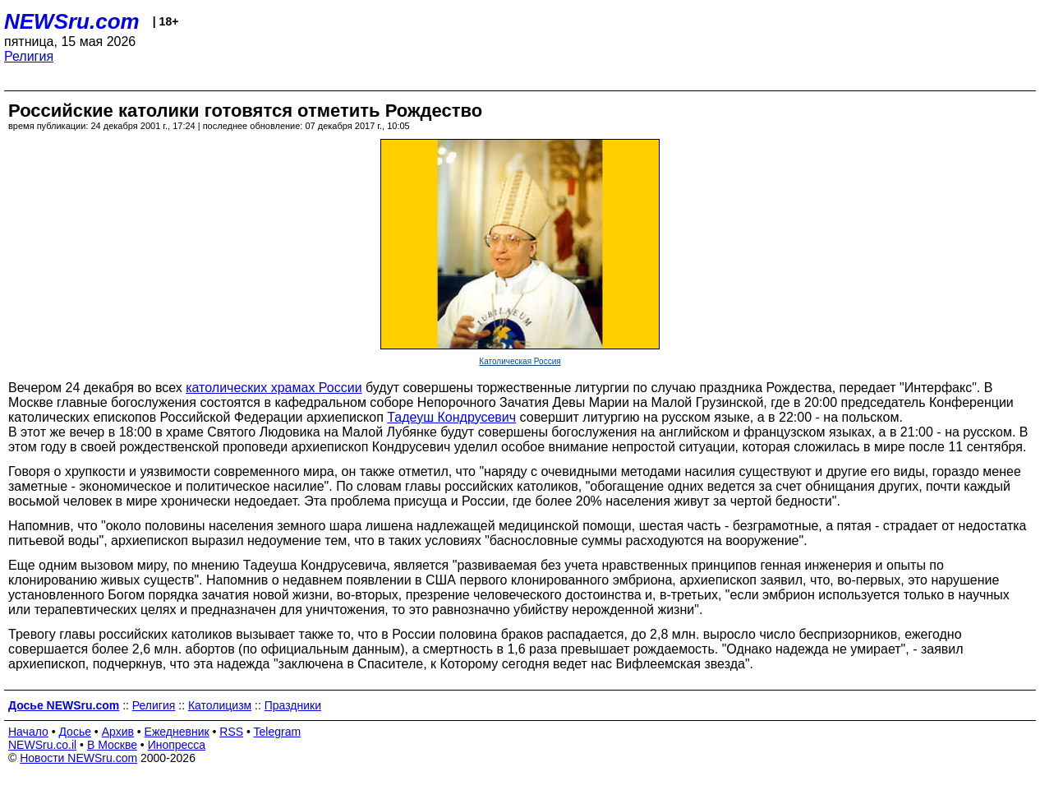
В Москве (112, 744)
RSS (231, 731)
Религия (28, 56)
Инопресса (177, 744)
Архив (118, 731)
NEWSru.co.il (42, 744)
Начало (28, 731)
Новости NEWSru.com (78, 758)
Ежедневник (177, 731)
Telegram (277, 731)
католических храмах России (273, 388)
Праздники (293, 705)
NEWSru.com (72, 21)
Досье (74, 731)
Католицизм (219, 705)
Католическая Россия (519, 361)
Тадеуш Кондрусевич (451, 417)
